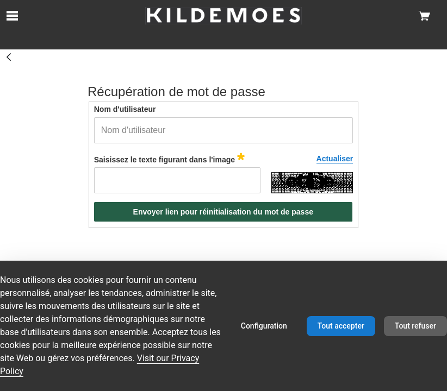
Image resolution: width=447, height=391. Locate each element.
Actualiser (334, 158)
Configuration (264, 325)
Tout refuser (415, 325)
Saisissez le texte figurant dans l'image (169, 158)
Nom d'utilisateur (125, 109)
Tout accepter (341, 325)
